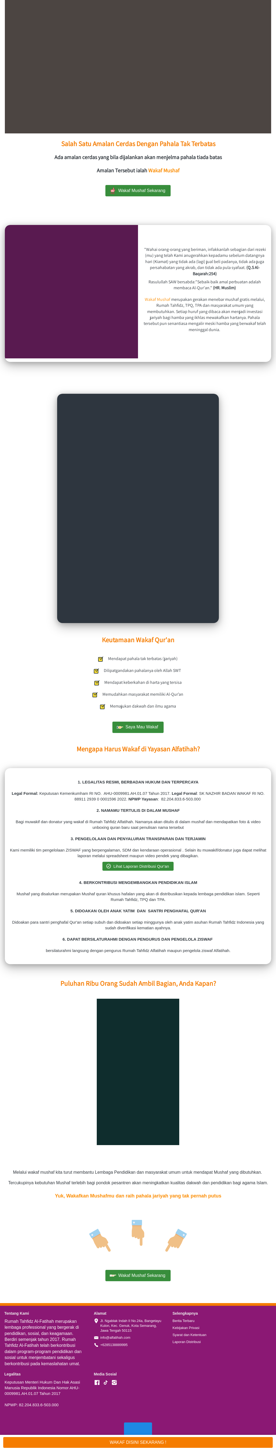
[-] (97, 1382)
